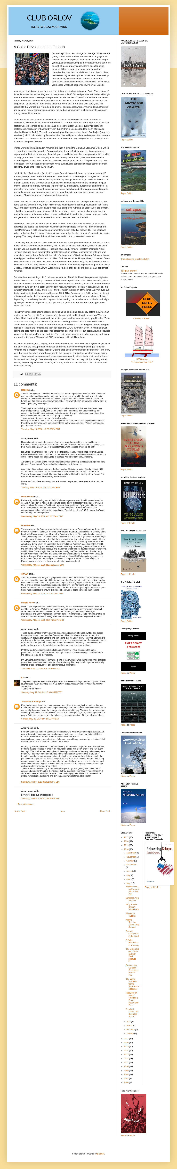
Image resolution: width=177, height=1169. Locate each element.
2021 (126, 837)
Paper (132, 673)
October (130, 861)
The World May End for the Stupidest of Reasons (132, 984)
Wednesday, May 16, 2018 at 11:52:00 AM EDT (42, 565)
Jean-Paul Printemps (31, 701)
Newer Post (19, 811)
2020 (126, 841)
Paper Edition (127, 621)
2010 (126, 1066)
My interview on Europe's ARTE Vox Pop (132, 890)
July (128, 875)
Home (62, 811)
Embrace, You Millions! (132, 899)
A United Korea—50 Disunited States (132, 1013)
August (129, 871)
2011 (126, 1062)
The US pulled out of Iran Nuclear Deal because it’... (132, 955)
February (130, 1029)
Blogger (100, 1154)
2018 (126, 849)
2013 (126, 1054)
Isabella (25, 390)
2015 (126, 1046)
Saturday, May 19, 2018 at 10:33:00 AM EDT (41, 692)
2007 (126, 1078)
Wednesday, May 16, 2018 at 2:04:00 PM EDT (42, 594)
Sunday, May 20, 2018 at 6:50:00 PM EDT (40, 719)
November (131, 857)
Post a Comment (25, 804)
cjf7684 (24, 574)
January (130, 1033)
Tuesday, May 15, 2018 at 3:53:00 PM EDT (40, 429)
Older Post (105, 811)
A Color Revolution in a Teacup (132, 942)
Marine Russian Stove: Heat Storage (132, 923)
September (131, 865)
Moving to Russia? (131, 914)
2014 (126, 1050)
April (128, 1021)
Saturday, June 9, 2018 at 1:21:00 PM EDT (40, 782)
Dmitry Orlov (27, 496)
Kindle (123, 673)
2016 (126, 1042)
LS (22, 677)
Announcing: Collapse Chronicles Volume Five (132, 970)
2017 (126, 1038)
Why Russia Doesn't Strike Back (132, 907)
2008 (126, 1074)
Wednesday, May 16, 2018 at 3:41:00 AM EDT (42, 516)
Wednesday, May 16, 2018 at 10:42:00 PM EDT (42, 620)
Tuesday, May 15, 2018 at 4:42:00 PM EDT (40, 487)
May (128, 883)
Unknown (25, 525)
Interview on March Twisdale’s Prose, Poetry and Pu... (132, 999)
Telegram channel (129, 271)
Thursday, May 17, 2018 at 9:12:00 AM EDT (41, 668)
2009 (126, 1070)
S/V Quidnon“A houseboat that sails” (142, 359)
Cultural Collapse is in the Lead (132, 933)
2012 (126, 1058)
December (131, 853)
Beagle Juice (27, 603)
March (129, 1025)
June (128, 879)
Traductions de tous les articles (135, 259)
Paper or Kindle (128, 574)
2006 (126, 1082)
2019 (126, 845)
